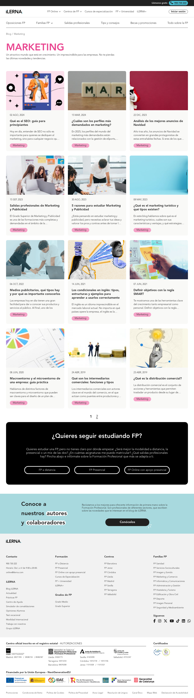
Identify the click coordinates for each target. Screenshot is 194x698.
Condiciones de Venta (32, 693)
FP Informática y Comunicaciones (169, 581)
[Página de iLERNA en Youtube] (173, 621)
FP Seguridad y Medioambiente (168, 608)
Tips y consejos (110, 23)
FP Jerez (108, 568)
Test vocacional (13, 615)
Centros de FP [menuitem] (73, 11)
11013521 (101, 665)
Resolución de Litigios (118, 693)
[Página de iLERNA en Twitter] (166, 621)
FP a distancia (47, 470)
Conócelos (127, 522)
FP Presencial (97, 470)
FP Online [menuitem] (54, 11)
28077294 (18, 657)
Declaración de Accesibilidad (175, 693)
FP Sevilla (108, 586)
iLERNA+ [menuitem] (142, 11)
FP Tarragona (110, 590)
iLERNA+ (59, 586)
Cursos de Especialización (67, 577)
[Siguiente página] (103, 416)
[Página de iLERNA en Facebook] (155, 621)
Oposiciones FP (15, 23)
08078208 (62, 665)
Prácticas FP (11, 598)
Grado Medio (61, 602)
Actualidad (11, 593)
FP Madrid (109, 581)
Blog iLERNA (12, 589)
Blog (8, 34)
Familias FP (44, 23)
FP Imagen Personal (162, 603)
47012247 (127, 657)
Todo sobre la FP (177, 23)
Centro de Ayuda (14, 602)
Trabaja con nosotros (16, 624)
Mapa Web (152, 693)
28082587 (39, 657)
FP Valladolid (110, 594)
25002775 (59, 657)
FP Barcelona (110, 564)
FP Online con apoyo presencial (147, 470)
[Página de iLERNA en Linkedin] (184, 621)
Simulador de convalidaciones (20, 606)
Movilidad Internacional (17, 620)
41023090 (90, 657)
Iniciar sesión (178, 11)
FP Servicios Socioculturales (166, 568)
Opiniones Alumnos (15, 611)
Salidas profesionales (77, 23)
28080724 (29, 657)
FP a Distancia (61, 564)
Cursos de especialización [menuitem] (99, 11)
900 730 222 (180, 3)
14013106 (104, 661)
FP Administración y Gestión (166, 586)
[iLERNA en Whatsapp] (189, 621)
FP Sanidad (158, 564)
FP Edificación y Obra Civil (165, 594)
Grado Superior (62, 606)
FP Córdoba (110, 572)
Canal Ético (137, 693)
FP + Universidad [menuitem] (125, 11)
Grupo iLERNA (13, 628)
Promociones (12, 693)
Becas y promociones (143, 23)
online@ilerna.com (14, 572)
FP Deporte (158, 599)
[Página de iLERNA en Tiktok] (178, 621)
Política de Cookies (55, 693)
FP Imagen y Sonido (162, 572)
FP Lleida (108, 577)
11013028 (90, 665)
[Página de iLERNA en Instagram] (160, 621)
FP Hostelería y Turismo (164, 590)
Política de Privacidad (78, 693)
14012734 (93, 661)
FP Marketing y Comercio (165, 577)
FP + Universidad (63, 581)
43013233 (62, 661)
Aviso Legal (97, 693)
